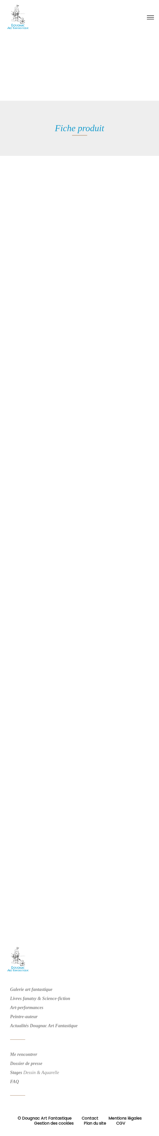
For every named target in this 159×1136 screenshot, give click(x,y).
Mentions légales (125, 1118)
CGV (120, 1123)
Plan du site (95, 1123)
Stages (16, 1072)
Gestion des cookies (54, 1123)
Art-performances (26, 1007)
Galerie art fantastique (31, 989)
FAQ (14, 1081)
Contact (90, 1118)
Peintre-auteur (24, 1016)
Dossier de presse (26, 1063)
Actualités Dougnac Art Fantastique (44, 1025)
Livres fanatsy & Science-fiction (40, 998)
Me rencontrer (23, 1054)
